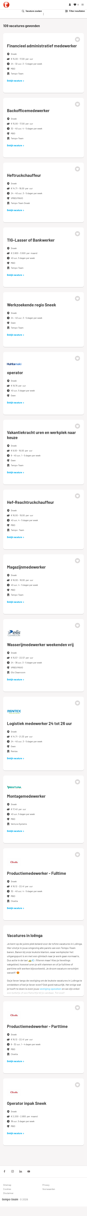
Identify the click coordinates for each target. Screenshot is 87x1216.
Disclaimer (8, 1193)
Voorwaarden (48, 1189)
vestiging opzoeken (50, 988)
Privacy (45, 1185)
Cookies (7, 1189)
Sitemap (7, 1185)
